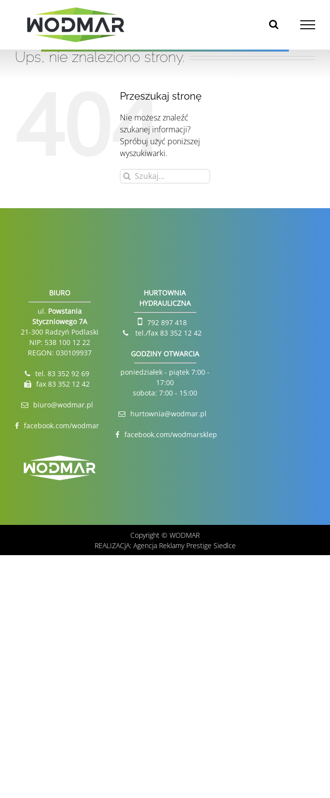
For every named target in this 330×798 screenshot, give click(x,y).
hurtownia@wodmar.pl (168, 413)
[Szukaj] (127, 176)
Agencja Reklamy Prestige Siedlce (184, 545)
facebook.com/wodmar (61, 425)
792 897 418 (167, 322)
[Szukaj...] (165, 176)
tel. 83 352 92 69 (62, 373)
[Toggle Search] (273, 24)
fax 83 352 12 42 (63, 384)
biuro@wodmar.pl (63, 404)
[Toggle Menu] (308, 24)
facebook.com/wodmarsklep (170, 434)
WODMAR (184, 535)
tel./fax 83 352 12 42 (167, 333)
